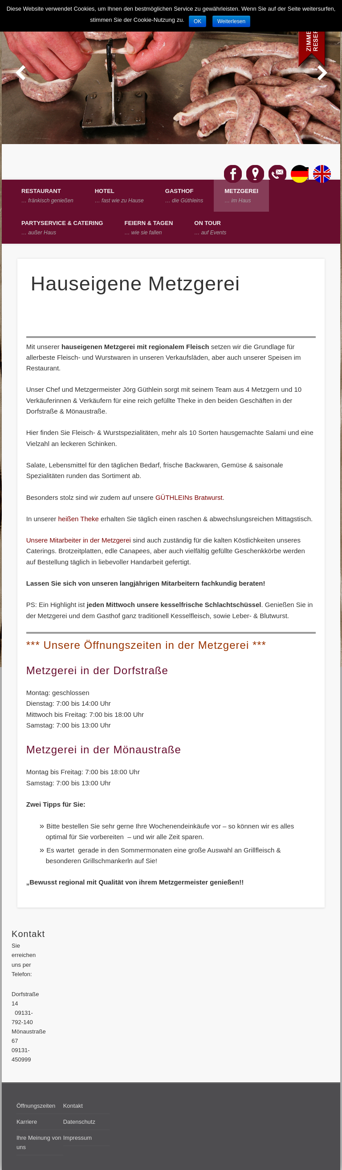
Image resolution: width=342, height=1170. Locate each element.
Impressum (77, 1137)
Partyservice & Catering (62, 228)
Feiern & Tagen (148, 228)
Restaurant (47, 196)
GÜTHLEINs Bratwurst (189, 497)
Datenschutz (79, 1121)
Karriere (26, 1121)
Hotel (119, 196)
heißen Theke (78, 519)
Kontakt (73, 1105)
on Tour (210, 228)
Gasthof (184, 196)
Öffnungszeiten (35, 1105)
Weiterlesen (231, 21)
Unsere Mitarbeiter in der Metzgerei (79, 540)
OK (197, 21)
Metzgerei (241, 196)
